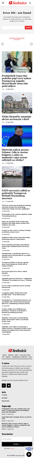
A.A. (3, 89)
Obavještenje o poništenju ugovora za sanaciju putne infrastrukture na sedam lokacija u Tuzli (16, 255)
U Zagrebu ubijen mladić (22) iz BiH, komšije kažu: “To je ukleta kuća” (14, 293)
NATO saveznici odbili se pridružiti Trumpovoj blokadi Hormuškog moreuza (16, 194)
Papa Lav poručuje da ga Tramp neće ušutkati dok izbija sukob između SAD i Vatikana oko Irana (16, 223)
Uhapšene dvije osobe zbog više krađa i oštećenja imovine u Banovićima (16, 238)
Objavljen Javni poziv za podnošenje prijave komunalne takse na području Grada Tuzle (15, 319)
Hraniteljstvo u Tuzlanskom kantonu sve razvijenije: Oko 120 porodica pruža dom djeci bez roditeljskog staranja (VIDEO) (16, 301)
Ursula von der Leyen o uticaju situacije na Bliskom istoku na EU (16, 231)
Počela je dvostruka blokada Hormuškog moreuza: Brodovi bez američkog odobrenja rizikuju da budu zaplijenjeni (16, 207)
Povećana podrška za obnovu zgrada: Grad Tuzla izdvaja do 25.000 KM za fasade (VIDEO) (15, 264)
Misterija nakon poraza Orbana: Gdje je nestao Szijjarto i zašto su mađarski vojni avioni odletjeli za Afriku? (15, 154)
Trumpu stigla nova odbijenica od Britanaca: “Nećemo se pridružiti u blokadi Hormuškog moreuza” (14, 310)
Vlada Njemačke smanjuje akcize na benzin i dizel (16, 118)
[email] (17, 439)
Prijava (17, 444)
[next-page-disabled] (31, 44)
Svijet (4, 414)
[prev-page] (2, 44)
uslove (12, 448)
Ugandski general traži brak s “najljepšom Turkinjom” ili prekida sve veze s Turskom (17, 279)
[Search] (28, 27)
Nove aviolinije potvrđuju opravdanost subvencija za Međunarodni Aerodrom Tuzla (15, 246)
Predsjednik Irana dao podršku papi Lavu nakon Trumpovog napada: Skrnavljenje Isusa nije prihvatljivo (16, 81)
